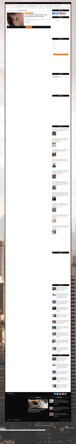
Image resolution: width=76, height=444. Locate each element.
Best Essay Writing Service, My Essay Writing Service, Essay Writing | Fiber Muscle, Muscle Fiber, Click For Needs (60, 140)
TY (13, 419)
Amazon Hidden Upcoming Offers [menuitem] (32, 5)
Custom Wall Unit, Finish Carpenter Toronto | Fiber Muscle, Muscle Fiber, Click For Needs (63, 321)
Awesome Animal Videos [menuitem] (21, 5)
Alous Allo (27, 18)
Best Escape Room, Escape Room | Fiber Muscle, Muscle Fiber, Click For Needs (63, 328)
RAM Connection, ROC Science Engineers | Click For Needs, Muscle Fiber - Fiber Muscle (62, 315)
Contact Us (67, 419)
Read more (54, 136)
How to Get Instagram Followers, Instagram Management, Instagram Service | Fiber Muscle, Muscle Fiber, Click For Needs (60, 172)
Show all (48, 10)
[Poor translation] (4, 428)
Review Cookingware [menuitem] (49, 5)
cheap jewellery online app (29, 13)
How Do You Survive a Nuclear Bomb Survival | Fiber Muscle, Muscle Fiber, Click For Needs (60, 129)
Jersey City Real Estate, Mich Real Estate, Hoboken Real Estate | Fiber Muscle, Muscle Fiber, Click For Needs (62, 309)
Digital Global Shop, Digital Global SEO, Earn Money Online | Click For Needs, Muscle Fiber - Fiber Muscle (60, 205)
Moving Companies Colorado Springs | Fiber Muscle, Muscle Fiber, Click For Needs (62, 288)
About (64, 419)
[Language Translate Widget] (57, 76)
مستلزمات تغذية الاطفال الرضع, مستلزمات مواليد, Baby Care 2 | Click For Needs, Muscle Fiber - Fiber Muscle (60, 216)
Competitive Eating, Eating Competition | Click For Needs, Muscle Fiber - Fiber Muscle (60, 150)
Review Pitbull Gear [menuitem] (57, 5)
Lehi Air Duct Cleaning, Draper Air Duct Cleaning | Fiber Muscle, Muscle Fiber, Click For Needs (63, 302)
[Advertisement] (60, 29)
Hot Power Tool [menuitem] (41, 5)
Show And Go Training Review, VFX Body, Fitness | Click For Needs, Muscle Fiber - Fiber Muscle (60, 161)
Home (61, 419)
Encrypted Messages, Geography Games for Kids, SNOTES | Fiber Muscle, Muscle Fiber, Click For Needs (62, 342)
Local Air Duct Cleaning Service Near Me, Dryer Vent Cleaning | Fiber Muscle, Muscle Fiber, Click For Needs (60, 227)
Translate (59, 77)
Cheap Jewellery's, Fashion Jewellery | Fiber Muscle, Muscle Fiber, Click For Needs (36, 15)
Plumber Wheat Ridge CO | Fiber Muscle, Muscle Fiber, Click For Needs (36, 410)
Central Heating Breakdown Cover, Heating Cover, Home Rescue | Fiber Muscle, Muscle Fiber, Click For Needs (63, 334)
